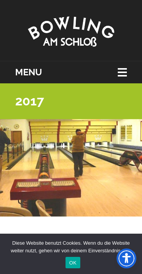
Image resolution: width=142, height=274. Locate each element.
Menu (28, 72)
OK (72, 263)
